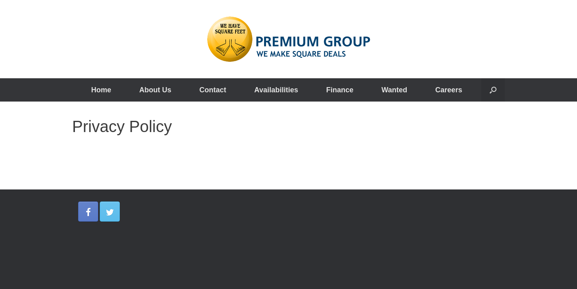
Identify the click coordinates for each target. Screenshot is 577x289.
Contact (213, 90)
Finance (339, 90)
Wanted (394, 90)
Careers (448, 90)
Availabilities (276, 90)
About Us (155, 90)
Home (101, 90)
